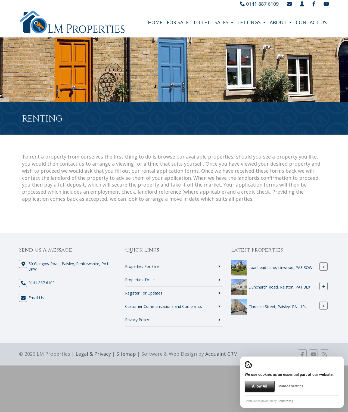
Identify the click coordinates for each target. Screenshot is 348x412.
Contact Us (311, 22)
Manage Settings (290, 386)
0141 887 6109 (259, 4)
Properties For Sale (142, 266)
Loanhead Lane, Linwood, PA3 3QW (280, 267)
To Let (201, 22)
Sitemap (126, 354)
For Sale (178, 22)
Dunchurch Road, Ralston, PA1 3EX (279, 287)
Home (155, 22)
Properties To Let (140, 279)
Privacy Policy (137, 319)
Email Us (36, 297)
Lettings (251, 22)
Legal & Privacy (93, 354)
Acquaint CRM (221, 354)
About (280, 22)
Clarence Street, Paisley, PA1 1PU (277, 306)
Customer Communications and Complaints (163, 306)
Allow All (259, 386)
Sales (224, 22)
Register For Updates (143, 293)
